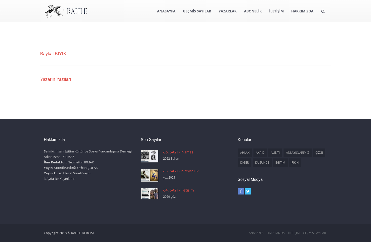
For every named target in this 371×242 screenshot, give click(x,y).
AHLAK (245, 152)
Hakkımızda (276, 233)
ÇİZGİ (319, 152)
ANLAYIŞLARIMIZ (297, 152)
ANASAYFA (166, 11)
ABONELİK (253, 11)
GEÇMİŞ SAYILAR (197, 11)
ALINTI (275, 152)
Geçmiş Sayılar (314, 233)
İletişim (294, 233)
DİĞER (244, 162)
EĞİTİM (280, 162)
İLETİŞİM (276, 11)
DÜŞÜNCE (262, 162)
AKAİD (260, 152)
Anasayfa (256, 233)
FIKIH (295, 162)
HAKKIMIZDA (302, 11)
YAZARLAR (228, 11)
